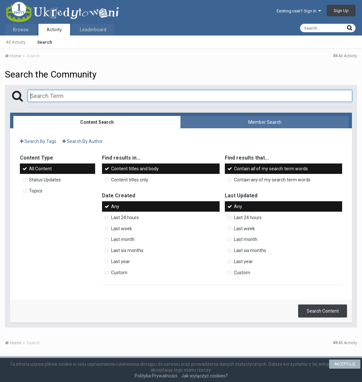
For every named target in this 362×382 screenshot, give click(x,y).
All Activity (15, 42)
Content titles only (129, 179)
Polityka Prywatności (156, 375)
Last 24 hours (125, 217)
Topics (35, 190)
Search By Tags (38, 141)
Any (115, 206)
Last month (123, 239)
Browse (21, 29)
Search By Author (82, 141)
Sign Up (341, 10)
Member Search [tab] (265, 122)
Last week (121, 228)
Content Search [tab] (97, 122)
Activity (54, 29)
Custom (119, 272)
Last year (120, 261)
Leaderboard (93, 29)
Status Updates (45, 179)
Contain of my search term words (271, 168)
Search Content (323, 311)
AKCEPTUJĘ (344, 364)
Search (44, 42)
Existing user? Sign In (299, 10)
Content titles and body (135, 168)
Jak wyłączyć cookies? (204, 375)
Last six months (127, 250)
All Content (40, 168)
